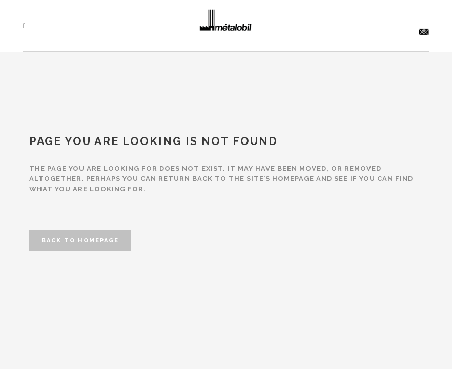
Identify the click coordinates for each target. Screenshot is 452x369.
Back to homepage (80, 240)
